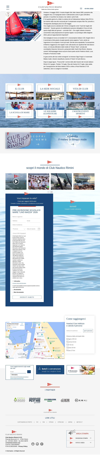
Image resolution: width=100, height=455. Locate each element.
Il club (19, 88)
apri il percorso (88, 330)
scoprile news (38, 140)
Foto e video (83, 443)
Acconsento (17, 289)
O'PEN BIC (61, 422)
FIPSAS (51, 422)
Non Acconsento (19, 292)
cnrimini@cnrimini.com (12, 443)
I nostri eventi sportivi (80, 112)
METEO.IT (79, 422)
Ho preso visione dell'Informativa (19, 283)
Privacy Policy (23, 446)
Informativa (17, 281)
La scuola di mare (19, 112)
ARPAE (70, 422)
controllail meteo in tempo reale (72, 140)
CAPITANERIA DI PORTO (25, 422)
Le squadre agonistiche (50, 112)
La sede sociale (50, 88)
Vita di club (80, 88)
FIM (43, 422)
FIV (37, 422)
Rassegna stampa (83, 438)
